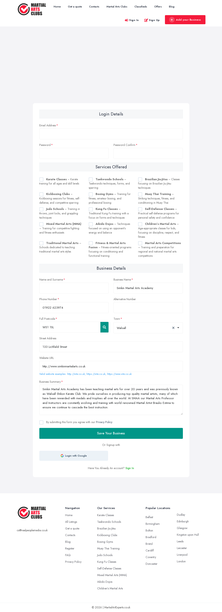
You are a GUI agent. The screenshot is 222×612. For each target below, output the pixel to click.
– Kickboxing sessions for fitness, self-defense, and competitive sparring (59, 198)
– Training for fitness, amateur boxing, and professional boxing (110, 198)
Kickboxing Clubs (107, 535)
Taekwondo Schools (109, 522)
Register (69, 548)
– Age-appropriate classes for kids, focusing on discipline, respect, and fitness (158, 230)
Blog (171, 6)
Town (117, 319)
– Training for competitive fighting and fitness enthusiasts (60, 228)
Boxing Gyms (105, 542)
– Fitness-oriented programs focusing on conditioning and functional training (110, 249)
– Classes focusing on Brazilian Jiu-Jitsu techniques (159, 183)
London (181, 561)
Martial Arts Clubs (116, 6)
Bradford (151, 537)
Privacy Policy (104, 422)
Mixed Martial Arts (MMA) (112, 575)
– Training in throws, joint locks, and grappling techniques (59, 213)
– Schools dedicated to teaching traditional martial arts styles (60, 247)
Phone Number (48, 299)
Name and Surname (51, 280)
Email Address (47, 125)
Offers (158, 6)
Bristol (149, 544)
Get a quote (75, 6)
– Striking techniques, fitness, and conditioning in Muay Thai (156, 198)
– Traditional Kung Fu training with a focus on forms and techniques (109, 213)
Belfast (149, 517)
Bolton (149, 530)
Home (57, 6)
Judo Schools (105, 555)
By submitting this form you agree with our (78, 422)
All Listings (71, 522)
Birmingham (153, 524)
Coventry (151, 557)
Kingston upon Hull (188, 535)
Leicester (182, 548)
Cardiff (150, 550)
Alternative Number (125, 299)
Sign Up (151, 20)
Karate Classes (105, 515)
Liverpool (182, 555)
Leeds (180, 541)
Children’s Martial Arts (110, 588)
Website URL (46, 358)
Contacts (94, 6)
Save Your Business (111, 433)
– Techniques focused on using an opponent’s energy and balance (109, 228)
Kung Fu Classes (106, 562)
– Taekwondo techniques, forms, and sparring (109, 183)
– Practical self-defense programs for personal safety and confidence (158, 213)
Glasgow (182, 528)
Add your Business (185, 20)
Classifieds (140, 6)
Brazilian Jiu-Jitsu (106, 528)
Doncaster (151, 564)
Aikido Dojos (104, 582)
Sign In (132, 20)
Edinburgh (183, 521)
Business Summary (50, 382)
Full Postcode (47, 319)
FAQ (68, 555)
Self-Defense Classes (109, 568)
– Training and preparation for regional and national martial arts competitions (159, 249)
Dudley (181, 515)
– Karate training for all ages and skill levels (59, 181)
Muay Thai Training (108, 548)
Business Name (122, 280)
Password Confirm (124, 145)
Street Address (47, 338)
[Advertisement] (111, 73)
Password (45, 145)
